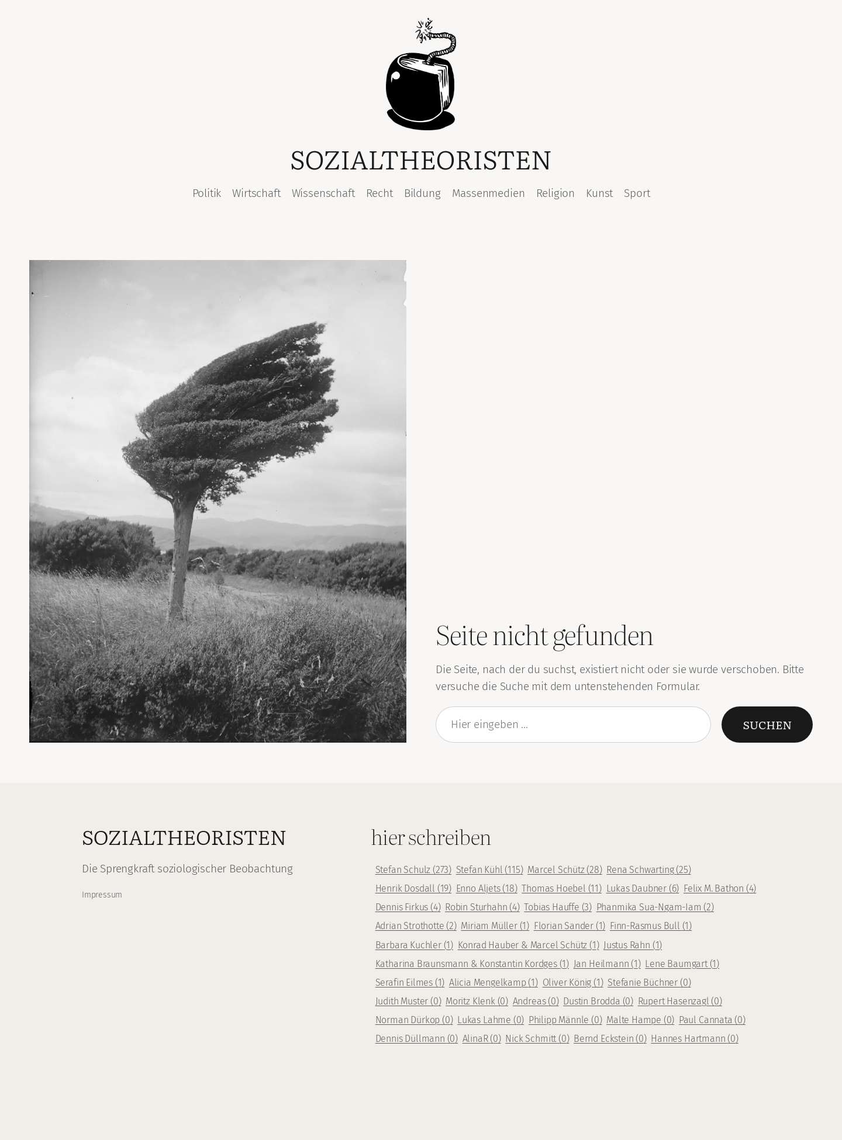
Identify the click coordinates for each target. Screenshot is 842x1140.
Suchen (767, 724)
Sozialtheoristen (421, 158)
